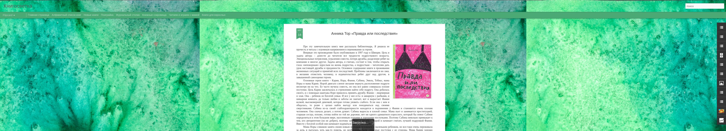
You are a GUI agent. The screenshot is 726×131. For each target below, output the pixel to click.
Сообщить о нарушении (408, 129)
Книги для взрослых (214, 14)
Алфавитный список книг (67, 14)
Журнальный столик (128, 14)
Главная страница (38, 14)
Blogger (392, 129)
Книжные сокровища (154, 14)
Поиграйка (107, 14)
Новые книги (91, 14)
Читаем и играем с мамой (184, 14)
